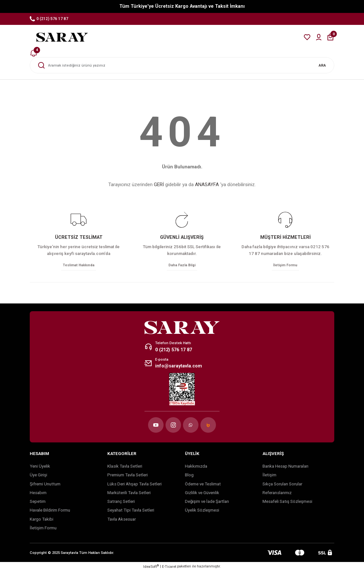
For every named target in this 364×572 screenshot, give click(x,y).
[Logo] (62, 37)
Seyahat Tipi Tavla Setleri (130, 511)
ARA (322, 65)
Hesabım (38, 493)
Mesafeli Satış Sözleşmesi (287, 502)
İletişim (269, 475)
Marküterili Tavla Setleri (129, 493)
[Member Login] (319, 37)
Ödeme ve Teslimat (203, 484)
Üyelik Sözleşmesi (202, 511)
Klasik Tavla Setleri (124, 467)
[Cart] (330, 37)
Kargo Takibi (41, 520)
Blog (189, 475)
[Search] (182, 65)
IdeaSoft (151, 567)
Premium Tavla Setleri (127, 475)
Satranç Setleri (121, 502)
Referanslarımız (277, 493)
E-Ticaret (169, 567)
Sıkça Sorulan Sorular (282, 484)
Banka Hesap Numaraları (285, 467)
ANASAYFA (207, 184)
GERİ (159, 184)
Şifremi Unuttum (45, 484)
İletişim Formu (43, 528)
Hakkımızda (196, 467)
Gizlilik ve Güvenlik (202, 493)
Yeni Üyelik (40, 467)
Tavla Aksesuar (121, 520)
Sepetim (38, 502)
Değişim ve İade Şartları (207, 502)
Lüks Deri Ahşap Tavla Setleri (134, 484)
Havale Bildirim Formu (50, 511)
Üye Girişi (38, 475)
